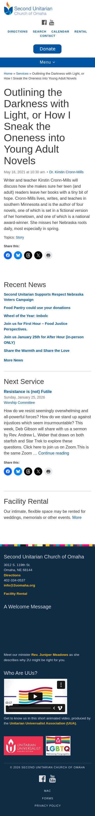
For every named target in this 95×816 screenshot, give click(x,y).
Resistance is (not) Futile (28, 391)
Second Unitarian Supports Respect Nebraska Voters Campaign (43, 297)
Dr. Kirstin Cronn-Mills (66, 172)
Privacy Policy (48, 805)
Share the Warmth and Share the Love (36, 351)
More (76, 517)
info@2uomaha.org (19, 585)
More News (13, 360)
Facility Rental (15, 594)
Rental (80, 31)
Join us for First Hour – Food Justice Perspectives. (35, 326)
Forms (47, 798)
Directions (18, 31)
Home (8, 73)
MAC (47, 790)
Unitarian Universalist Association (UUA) (43, 723)
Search (39, 31)
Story (20, 237)
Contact (47, 35)
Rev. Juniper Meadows (49, 655)
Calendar (60, 31)
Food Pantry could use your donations (37, 308)
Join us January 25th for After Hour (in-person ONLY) (44, 340)
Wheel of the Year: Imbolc (26, 316)
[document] (47, 303)
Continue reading (53, 453)
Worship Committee (19, 403)
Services (22, 73)
